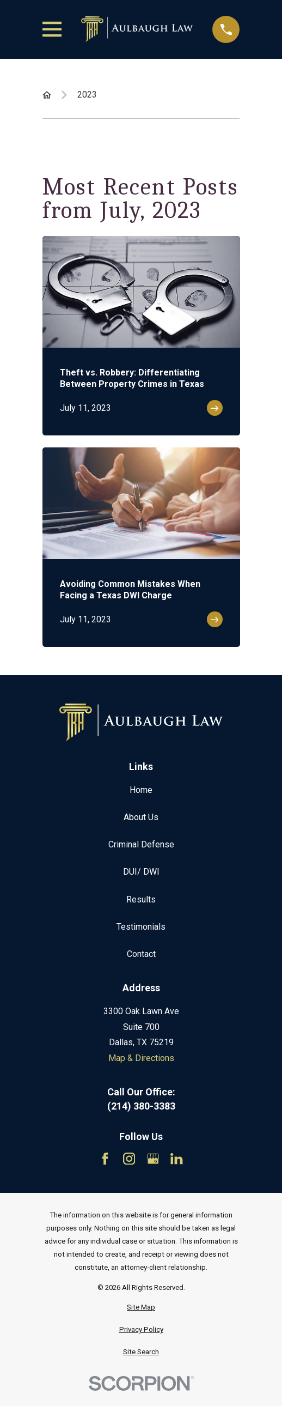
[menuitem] (141, 1307)
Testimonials (141, 927)
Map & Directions (141, 1058)
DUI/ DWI (141, 871)
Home (141, 790)
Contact (141, 954)
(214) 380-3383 (141, 1106)
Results (141, 899)
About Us (141, 817)
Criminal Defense (141, 844)
